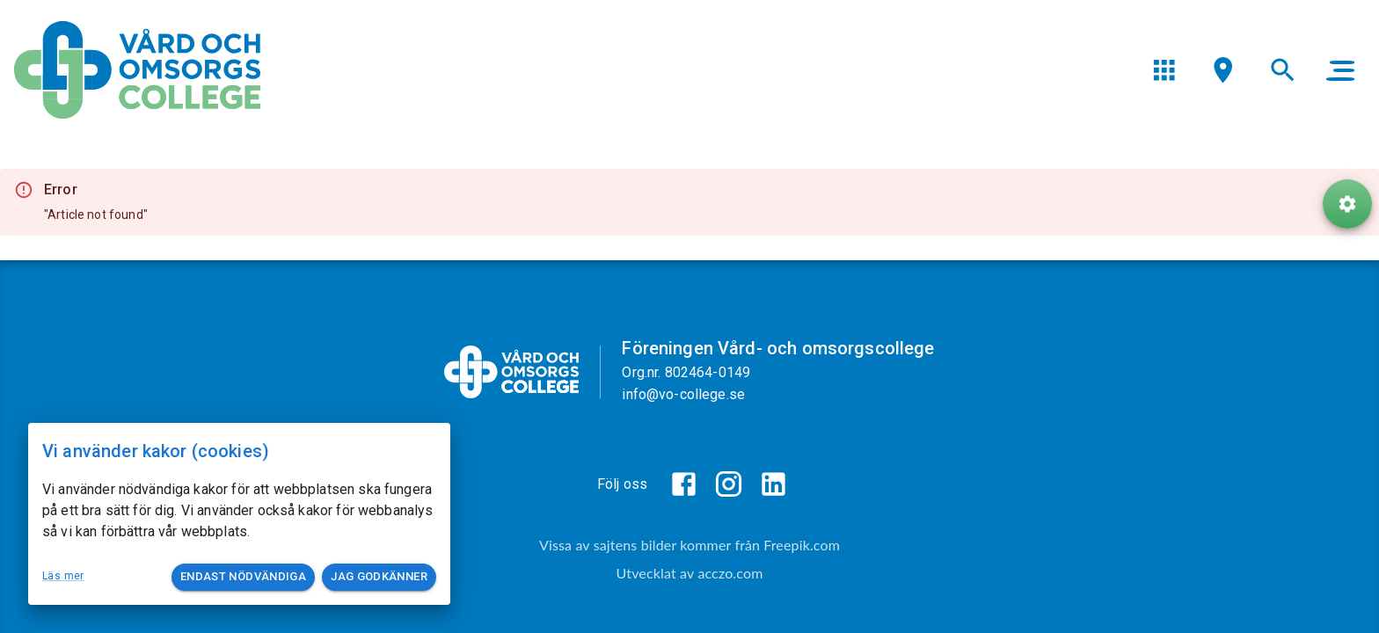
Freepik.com (801, 544)
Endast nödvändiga (243, 577)
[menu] (1164, 70)
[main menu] (1340, 70)
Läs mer (63, 576)
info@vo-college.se (683, 394)
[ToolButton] (1347, 204)
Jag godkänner (379, 577)
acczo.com (729, 572)
